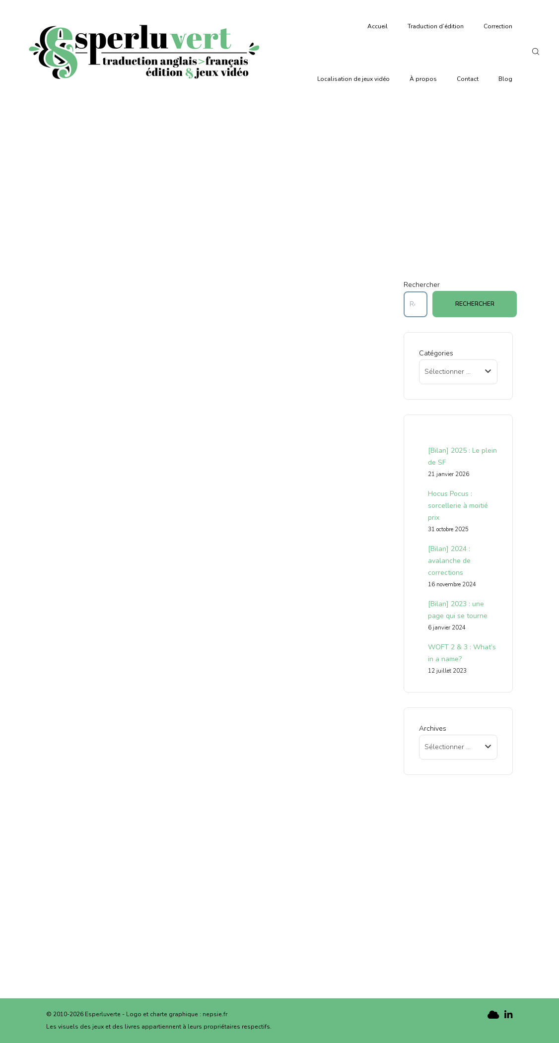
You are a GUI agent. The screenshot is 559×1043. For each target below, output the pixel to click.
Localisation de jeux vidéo (353, 79)
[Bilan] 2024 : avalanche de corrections (449, 560)
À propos (423, 79)
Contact (468, 79)
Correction (498, 26)
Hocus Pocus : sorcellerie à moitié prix (458, 505)
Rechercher (422, 284)
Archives (432, 728)
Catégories (436, 353)
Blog (505, 79)
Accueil (377, 26)
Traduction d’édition (436, 26)
